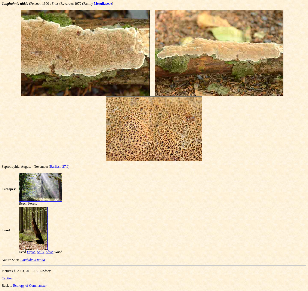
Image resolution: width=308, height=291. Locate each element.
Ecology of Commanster (29, 285)
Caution (7, 278)
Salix (40, 252)
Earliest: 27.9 (59, 166)
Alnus (49, 252)
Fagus (31, 252)
